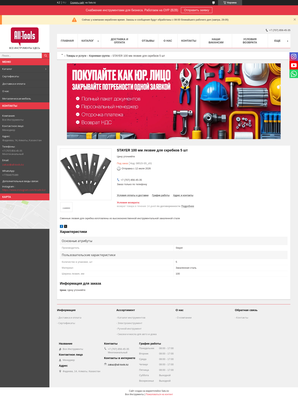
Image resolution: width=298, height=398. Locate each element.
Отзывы (148, 40)
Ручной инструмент (130, 328)
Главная (67, 40)
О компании (184, 317)
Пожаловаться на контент (159, 394)
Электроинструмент (130, 323)
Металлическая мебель (16, 98)
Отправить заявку (196, 10)
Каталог (7, 69)
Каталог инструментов (131, 317)
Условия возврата (250, 41)
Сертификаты (10, 76)
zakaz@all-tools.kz (13, 164)
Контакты (188, 40)
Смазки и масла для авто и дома (137, 334)
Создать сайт (77, 2)
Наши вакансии (216, 41)
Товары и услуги (76, 55)
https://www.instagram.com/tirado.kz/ (24, 190)
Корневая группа (99, 55)
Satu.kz (165, 391)
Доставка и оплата (13, 83)
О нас (5, 91)
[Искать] (45, 55)
